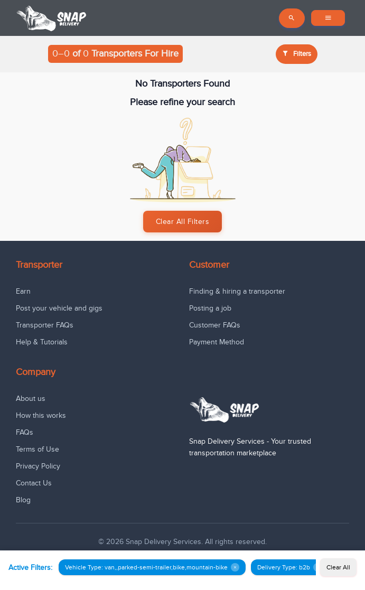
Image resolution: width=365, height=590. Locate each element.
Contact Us (34, 483)
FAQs (24, 432)
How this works (41, 415)
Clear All (338, 567)
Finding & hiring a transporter (237, 291)
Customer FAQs (214, 325)
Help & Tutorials (42, 342)
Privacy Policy (38, 466)
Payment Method (216, 342)
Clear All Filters (183, 221)
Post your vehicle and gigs (59, 308)
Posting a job (210, 308)
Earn (23, 291)
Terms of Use (37, 449)
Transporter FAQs (44, 325)
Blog (23, 499)
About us (30, 398)
